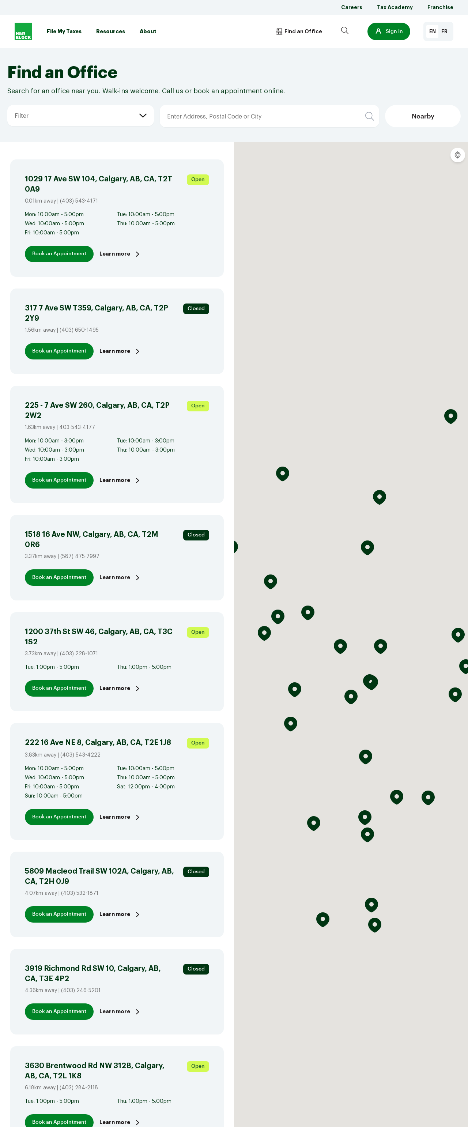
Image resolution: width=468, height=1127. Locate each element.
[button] (388, 31)
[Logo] (23, 31)
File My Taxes (64, 31)
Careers (351, 7)
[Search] (344, 31)
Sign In (389, 31)
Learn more (120, 254)
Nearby (423, 116)
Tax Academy (395, 7)
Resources (110, 31)
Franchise (440, 7)
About (148, 31)
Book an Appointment (59, 253)
